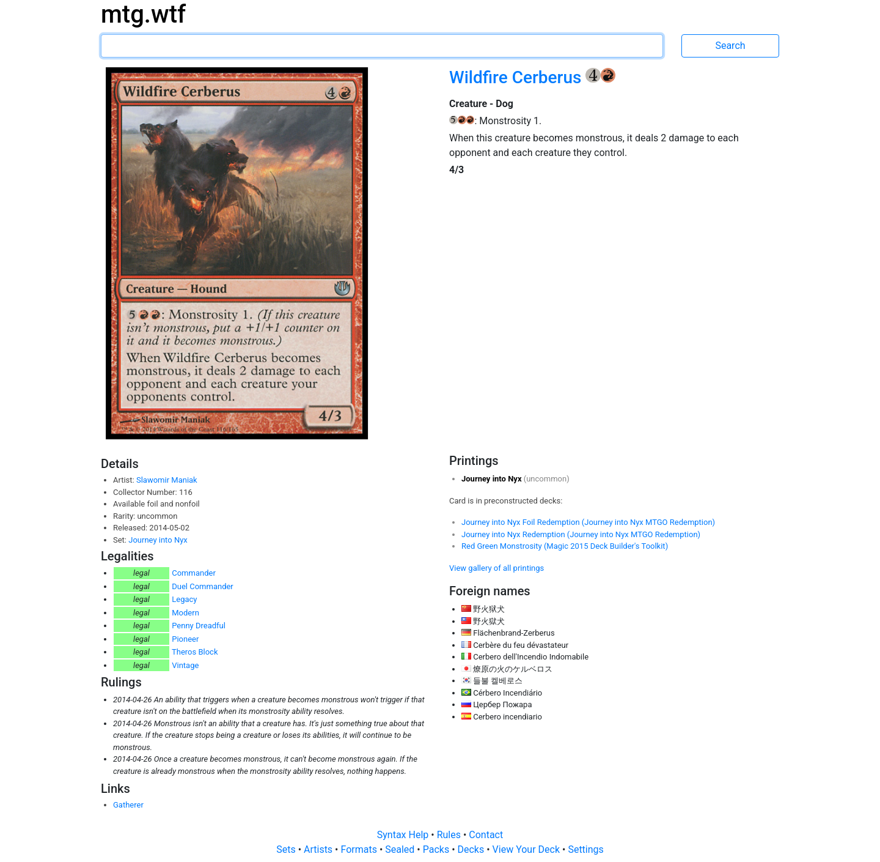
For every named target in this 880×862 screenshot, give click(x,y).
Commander (194, 573)
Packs (437, 849)
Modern (185, 612)
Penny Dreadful (199, 625)
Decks (472, 849)
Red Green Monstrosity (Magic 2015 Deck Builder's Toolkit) (564, 546)
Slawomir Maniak (166, 480)
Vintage (185, 665)
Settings (585, 849)
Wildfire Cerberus (517, 77)
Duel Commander (202, 586)
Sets (287, 849)
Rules (450, 835)
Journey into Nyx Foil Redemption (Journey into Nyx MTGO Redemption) (588, 522)
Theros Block (195, 651)
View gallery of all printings (496, 568)
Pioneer (185, 639)
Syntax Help (404, 835)
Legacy (184, 599)
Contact (486, 835)
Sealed (401, 849)
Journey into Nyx (158, 539)
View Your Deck (527, 849)
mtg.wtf (143, 14)
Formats (359, 849)
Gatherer (128, 804)
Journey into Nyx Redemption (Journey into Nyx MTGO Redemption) (580, 534)
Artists (319, 849)
